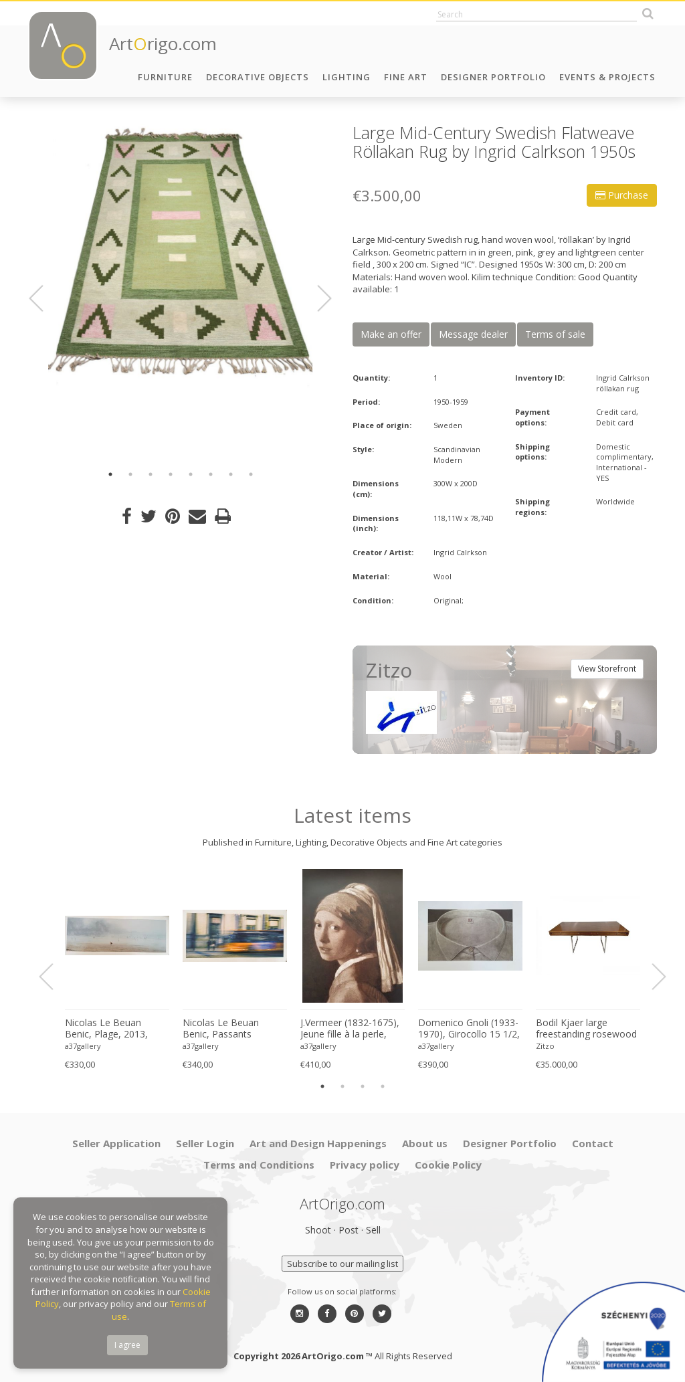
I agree (127, 1345)
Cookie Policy (448, 1164)
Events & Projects (607, 77)
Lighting (346, 77)
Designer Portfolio (493, 77)
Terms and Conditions (258, 1164)
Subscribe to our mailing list (342, 1264)
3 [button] (150, 474)
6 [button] (210, 474)
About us (425, 1143)
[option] (180, 256)
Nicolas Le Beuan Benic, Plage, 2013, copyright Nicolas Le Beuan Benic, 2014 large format (109, 1029)
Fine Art (405, 77)
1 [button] (110, 474)
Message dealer (473, 334)
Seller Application (116, 1143)
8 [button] (251, 474)
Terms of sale (555, 334)
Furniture (165, 77)
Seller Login (205, 1143)
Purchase (621, 195)
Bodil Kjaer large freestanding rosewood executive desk (586, 1029)
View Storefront (607, 668)
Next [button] (316, 298)
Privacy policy (364, 1164)
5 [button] (190, 474)
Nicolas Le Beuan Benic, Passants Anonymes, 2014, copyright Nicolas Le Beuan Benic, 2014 (227, 1029)
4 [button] (170, 474)
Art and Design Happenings (318, 1143)
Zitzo (545, 1046)
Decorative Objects (257, 77)
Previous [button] (44, 298)
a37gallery (83, 1046)
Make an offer (391, 334)
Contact (592, 1143)
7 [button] (230, 474)
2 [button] (130, 474)
